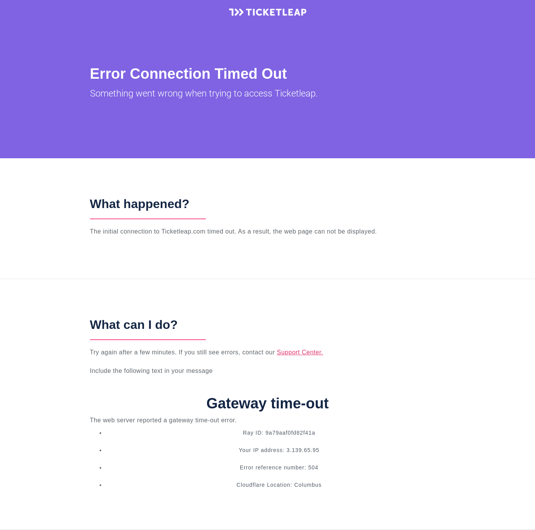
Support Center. (300, 352)
